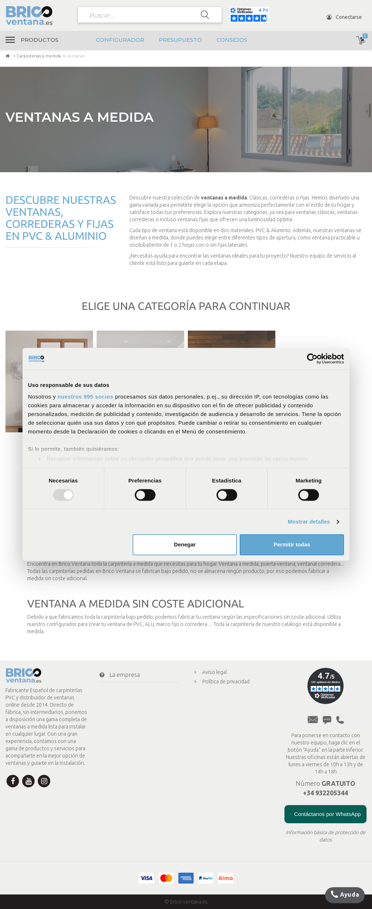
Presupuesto (180, 39)
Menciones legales (218, 710)
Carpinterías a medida (39, 55)
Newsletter (118, 747)
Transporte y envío (128, 703)
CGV (201, 700)
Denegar (185, 545)
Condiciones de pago (130, 689)
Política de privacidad (220, 681)
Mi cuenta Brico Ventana (134, 718)
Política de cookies (218, 691)
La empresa (119, 674)
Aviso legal (209, 672)
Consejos (232, 39)
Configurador (120, 39)
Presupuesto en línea (220, 729)
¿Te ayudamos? (121, 761)
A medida (207, 738)
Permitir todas (292, 545)
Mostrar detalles (309, 521)
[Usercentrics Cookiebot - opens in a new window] (312, 358)
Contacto (115, 732)
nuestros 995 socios (85, 396)
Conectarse (344, 17)
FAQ (201, 719)
